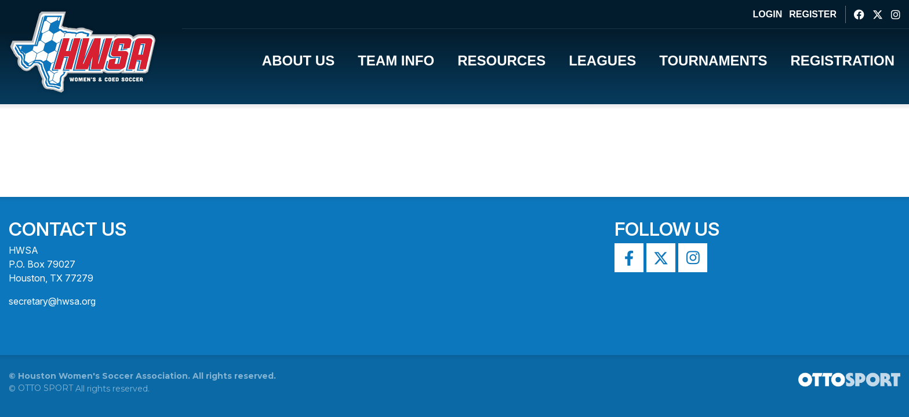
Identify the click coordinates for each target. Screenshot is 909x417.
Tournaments (713, 60)
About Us (298, 60)
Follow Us (667, 229)
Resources (501, 60)
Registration (842, 60)
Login (768, 14)
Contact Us (67, 229)
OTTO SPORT (45, 388)
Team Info (396, 60)
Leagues (602, 60)
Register (813, 14)
